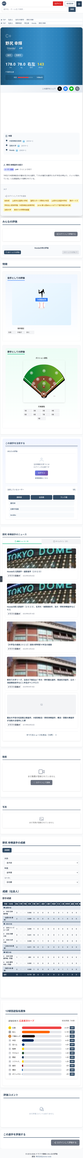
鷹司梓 (12, 503)
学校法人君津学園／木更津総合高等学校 (19, 205)
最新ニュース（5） (22, 541)
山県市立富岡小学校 (19, 201)
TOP (3, 20)
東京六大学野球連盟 (21, 210)
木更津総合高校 (15, 141)
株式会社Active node (43, 1157)
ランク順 (63, 497)
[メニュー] (79, 4)
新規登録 (70, 4)
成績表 (7, 850)
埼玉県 (26, 23)
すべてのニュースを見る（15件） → (41, 735)
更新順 (19, 497)
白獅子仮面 (14, 509)
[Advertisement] (41, 111)
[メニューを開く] (1, 579)
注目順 (41, 497)
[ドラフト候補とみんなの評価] (4, 3)
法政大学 (12, 146)
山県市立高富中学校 (59, 201)
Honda (34, 23)
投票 (72, 1028)
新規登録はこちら (41, 478)
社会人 (10, 20)
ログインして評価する (66, 234)
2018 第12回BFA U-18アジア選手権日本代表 (54, 205)
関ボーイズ (74, 201)
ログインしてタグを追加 (15, 196)
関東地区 (18, 23)
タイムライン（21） (61, 541)
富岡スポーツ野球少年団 (39, 201)
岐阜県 (6, 201)
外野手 (21, 20)
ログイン (58, 4)
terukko (13, 515)
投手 (17, 20)
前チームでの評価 (12, 252)
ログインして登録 (41, 782)
